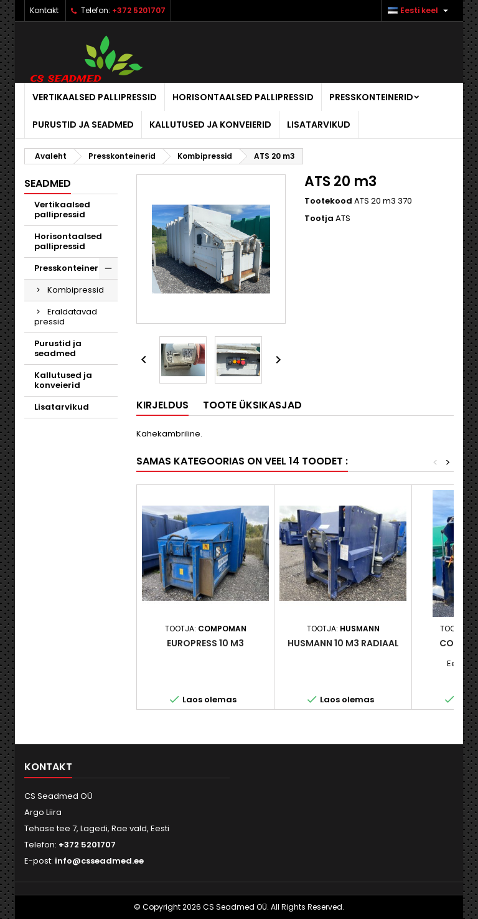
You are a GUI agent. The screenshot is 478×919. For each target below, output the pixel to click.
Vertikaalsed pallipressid (94, 97)
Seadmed (47, 183)
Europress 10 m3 (205, 643)
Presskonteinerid (371, 97)
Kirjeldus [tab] (162, 405)
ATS (342, 218)
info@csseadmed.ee (99, 861)
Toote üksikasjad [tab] (252, 405)
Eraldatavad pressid (65, 317)
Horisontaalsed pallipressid (243, 97)
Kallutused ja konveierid (210, 124)
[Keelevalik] (419, 10)
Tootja (319, 218)
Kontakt (44, 10)
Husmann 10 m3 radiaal (343, 643)
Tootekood (328, 201)
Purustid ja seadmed (83, 124)
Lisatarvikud (318, 124)
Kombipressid (75, 290)
